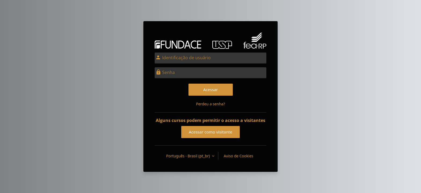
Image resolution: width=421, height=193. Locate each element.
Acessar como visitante (210, 132)
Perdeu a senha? (210, 103)
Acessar (210, 89)
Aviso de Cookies (238, 155)
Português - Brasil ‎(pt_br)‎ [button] (188, 155)
